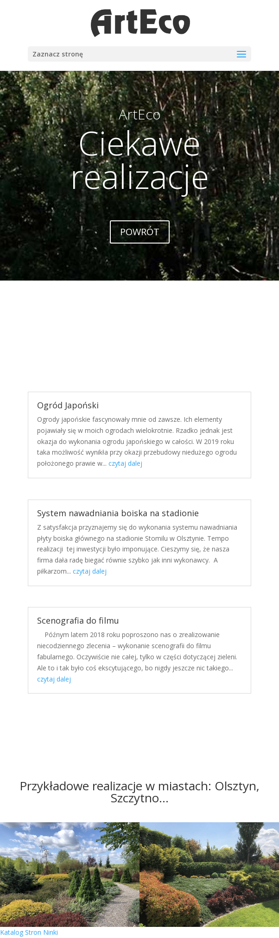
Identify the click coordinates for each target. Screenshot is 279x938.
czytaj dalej (125, 463)
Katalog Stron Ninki (29, 932)
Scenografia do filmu (78, 620)
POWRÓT (139, 231)
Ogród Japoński (68, 405)
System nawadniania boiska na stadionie (118, 513)
